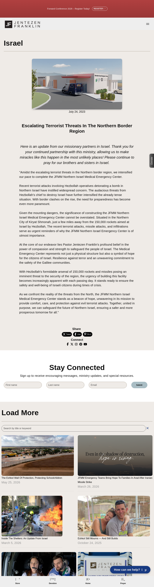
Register (100, 9)
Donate (151, 161)
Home (87, 583)
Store (17, 583)
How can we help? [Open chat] (130, 569)
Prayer (123, 583)
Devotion (53, 583)
